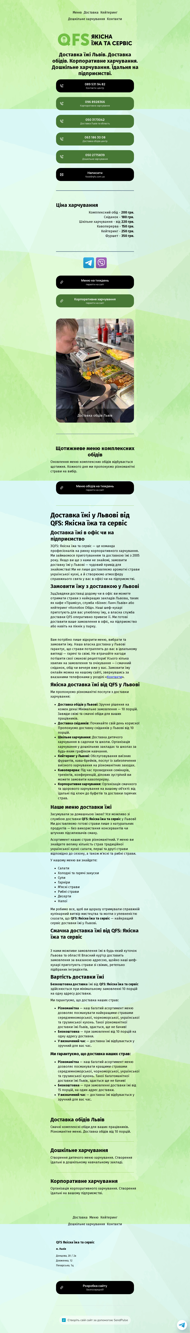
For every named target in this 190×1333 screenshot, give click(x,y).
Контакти (114, 19)
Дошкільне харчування (86, 19)
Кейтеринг (108, 12)
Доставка (91, 12)
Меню (77, 12)
